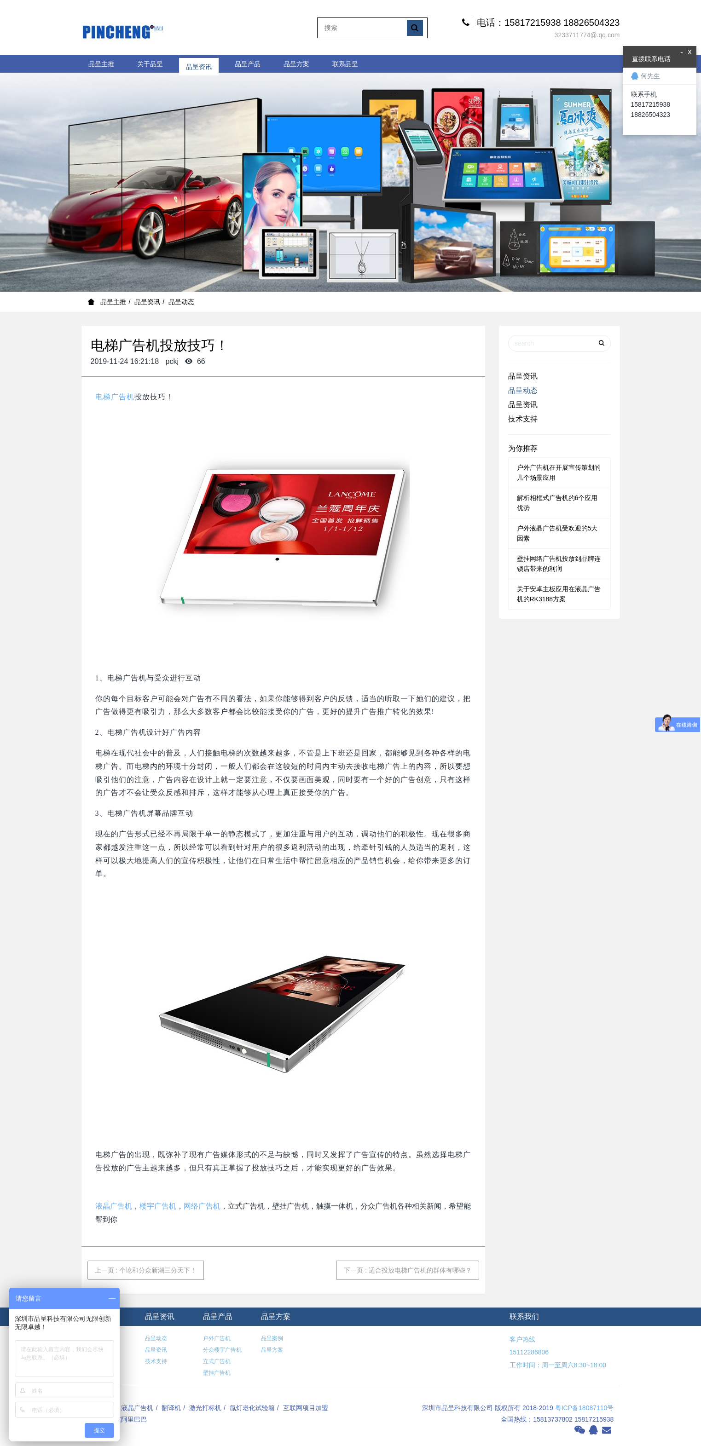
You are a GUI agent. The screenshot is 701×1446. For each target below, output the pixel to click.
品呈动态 (181, 301)
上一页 (146, 1270)
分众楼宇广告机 (222, 1350)
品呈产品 (248, 64)
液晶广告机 (113, 1206)
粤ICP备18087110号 (584, 1407)
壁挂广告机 (217, 1373)
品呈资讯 (199, 64)
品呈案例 (272, 1338)
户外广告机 (217, 1338)
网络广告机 (202, 1206)
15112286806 (529, 1352)
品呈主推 (101, 64)
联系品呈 (345, 64)
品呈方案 (296, 64)
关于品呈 (150, 64)
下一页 (408, 1270)
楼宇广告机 (157, 1206)
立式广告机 (217, 1361)
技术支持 (523, 419)
